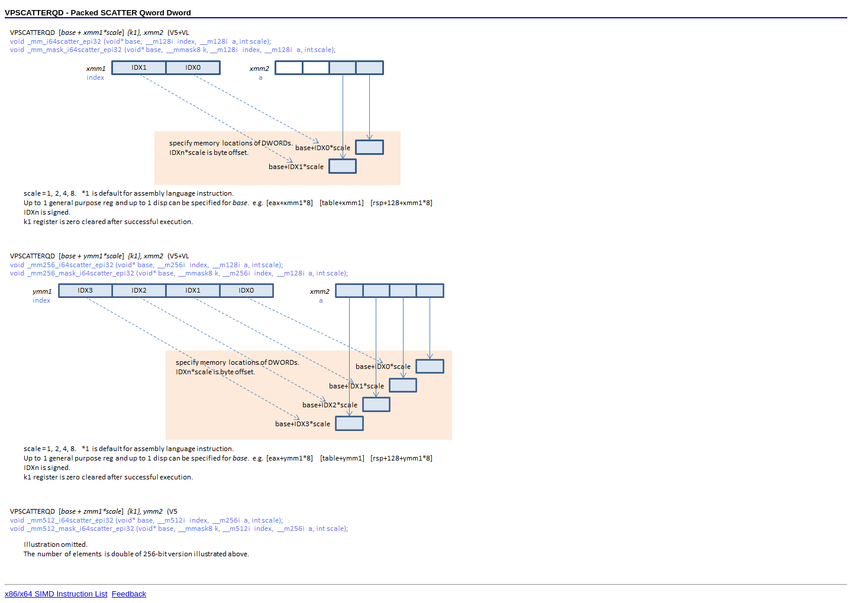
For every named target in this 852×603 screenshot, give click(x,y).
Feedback (129, 593)
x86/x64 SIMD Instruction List (56, 593)
